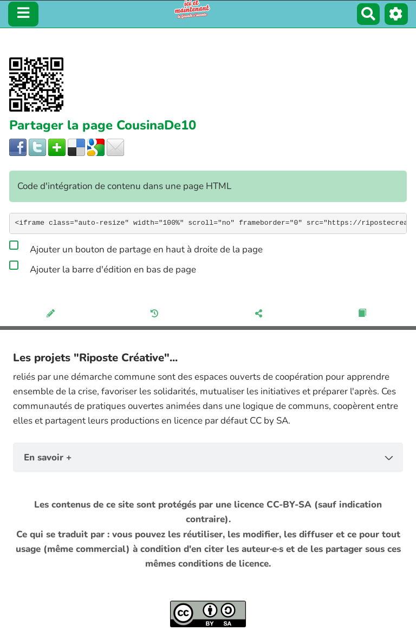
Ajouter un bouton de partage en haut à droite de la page (136, 247)
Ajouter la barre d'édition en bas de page (102, 267)
